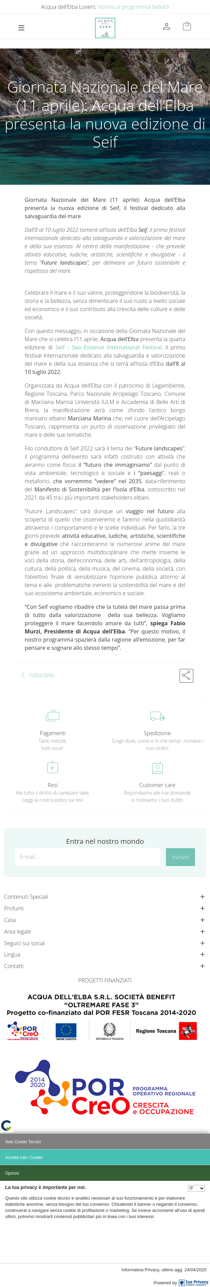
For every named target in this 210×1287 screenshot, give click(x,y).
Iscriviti (180, 857)
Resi (53, 785)
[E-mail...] (87, 856)
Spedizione (157, 733)
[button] (186, 676)
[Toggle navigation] (21, 28)
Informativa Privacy (140, 1269)
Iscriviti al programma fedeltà (133, 7)
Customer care (157, 785)
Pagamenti (53, 733)
